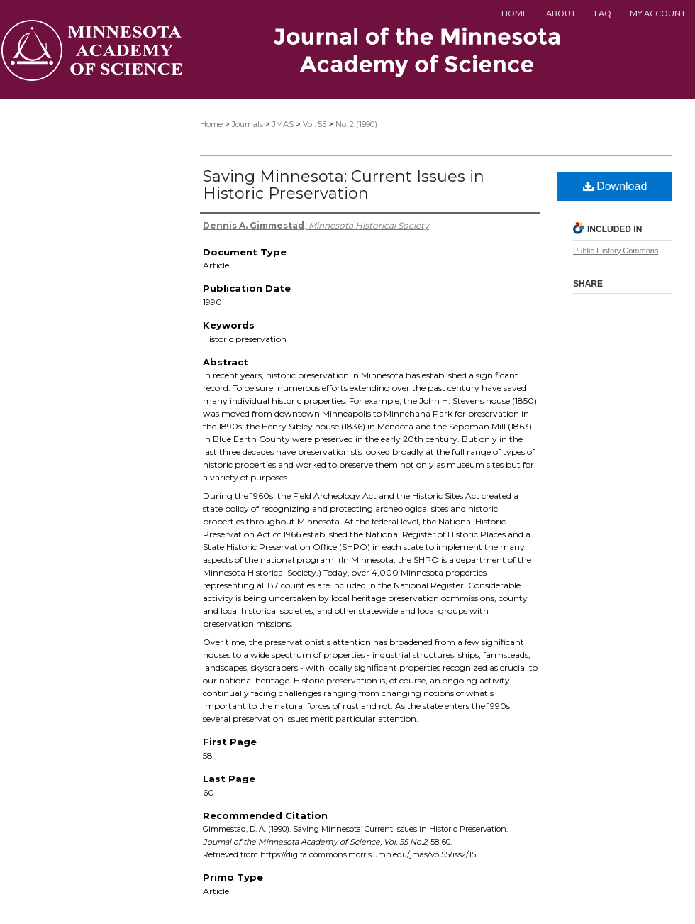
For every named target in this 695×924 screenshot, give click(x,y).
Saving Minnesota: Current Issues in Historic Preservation (343, 185)
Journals (247, 124)
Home (211, 124)
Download (615, 186)
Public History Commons (615, 250)
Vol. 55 (314, 124)
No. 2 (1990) (356, 124)
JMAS (283, 124)
